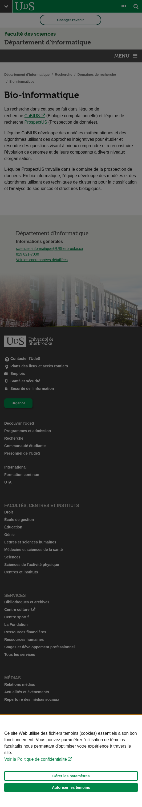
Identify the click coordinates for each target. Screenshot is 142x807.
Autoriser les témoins (71, 787)
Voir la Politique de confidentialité (35, 759)
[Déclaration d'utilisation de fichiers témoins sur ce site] (71, 761)
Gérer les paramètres (71, 776)
